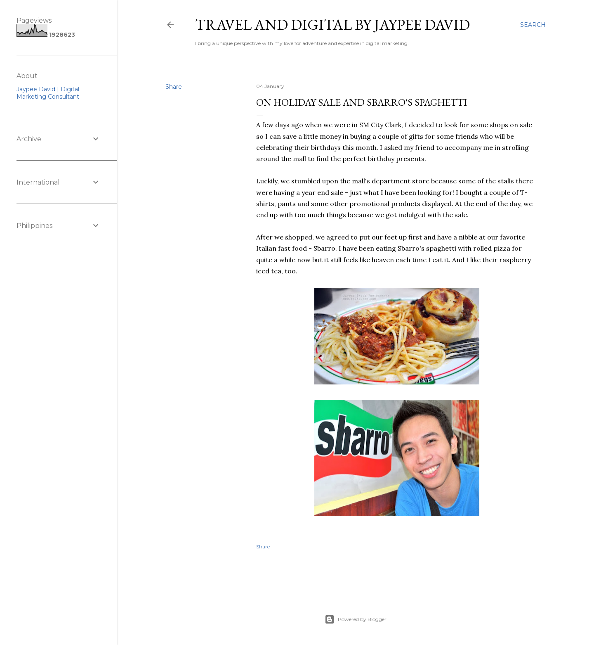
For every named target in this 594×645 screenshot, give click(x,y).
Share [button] (173, 86)
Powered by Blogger (356, 619)
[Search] (533, 25)
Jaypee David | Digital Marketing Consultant (47, 92)
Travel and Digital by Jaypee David (332, 24)
